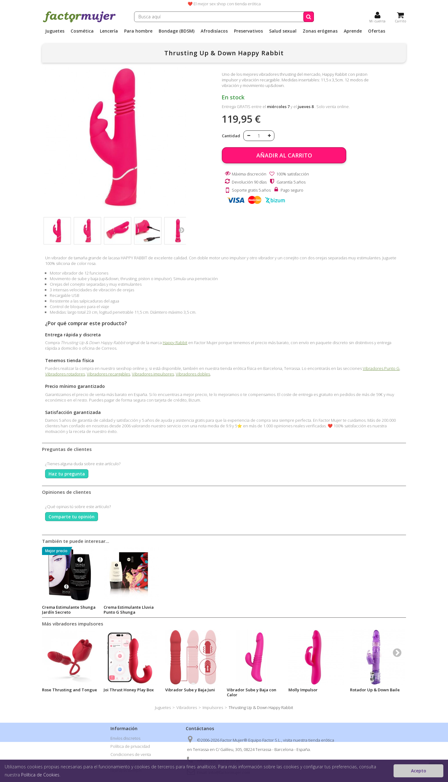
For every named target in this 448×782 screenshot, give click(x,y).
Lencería (109, 31)
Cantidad (231, 136)
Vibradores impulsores (153, 374)
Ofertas (376, 31)
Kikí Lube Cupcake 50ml (65, 607)
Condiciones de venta (130, 754)
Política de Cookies (40, 775)
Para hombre (138, 31)
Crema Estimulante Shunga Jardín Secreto (253, 609)
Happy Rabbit (175, 342)
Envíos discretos (125, 738)
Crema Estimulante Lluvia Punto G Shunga (313, 609)
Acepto (418, 771)
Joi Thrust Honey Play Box (129, 690)
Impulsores (213, 707)
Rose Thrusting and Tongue (69, 690)
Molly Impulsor (303, 690)
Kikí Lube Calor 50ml (123, 607)
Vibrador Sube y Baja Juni (190, 690)
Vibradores (186, 707)
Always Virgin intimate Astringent (187, 609)
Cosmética (82, 31)
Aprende (353, 31)
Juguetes (54, 31)
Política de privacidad (130, 746)
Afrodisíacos (214, 31)
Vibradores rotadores (65, 374)
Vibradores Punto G (381, 368)
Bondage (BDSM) (176, 31)
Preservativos (248, 31)
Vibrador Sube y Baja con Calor (251, 692)
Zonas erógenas (320, 31)
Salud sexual (282, 31)
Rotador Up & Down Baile (375, 690)
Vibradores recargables (108, 374)
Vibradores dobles (193, 374)
